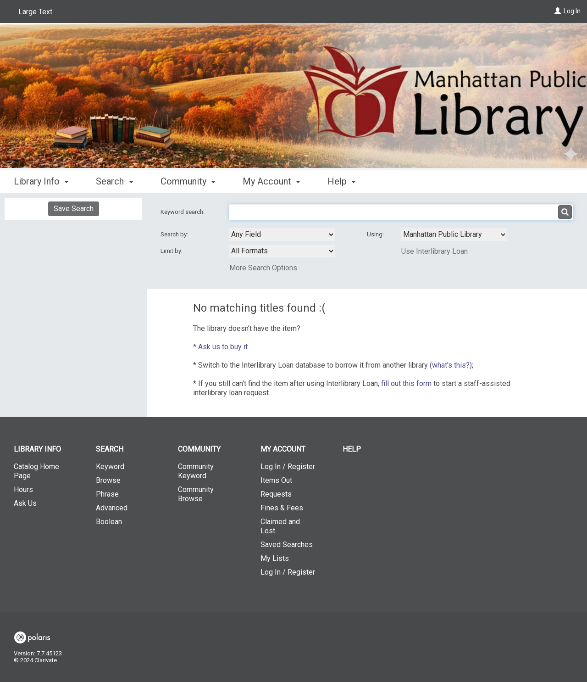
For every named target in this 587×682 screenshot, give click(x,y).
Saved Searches (286, 544)
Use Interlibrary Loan (434, 251)
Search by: (175, 234)
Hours (23, 489)
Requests (276, 494)
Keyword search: (183, 211)
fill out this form (406, 383)
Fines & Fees (281, 507)
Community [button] (188, 181)
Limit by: (172, 250)
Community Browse (196, 494)
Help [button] (341, 181)
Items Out (276, 480)
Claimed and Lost (280, 526)
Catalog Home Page (36, 471)
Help (352, 449)
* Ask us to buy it (220, 346)
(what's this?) (451, 365)
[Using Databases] (454, 234)
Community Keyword (196, 471)
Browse (108, 480)
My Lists (274, 558)
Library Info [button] (41, 181)
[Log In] (557, 11)
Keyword (110, 466)
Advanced (111, 507)
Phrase (107, 494)
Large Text (35, 11)
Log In (572, 11)
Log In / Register (287, 466)
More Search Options (263, 267)
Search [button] (114, 181)
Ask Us (25, 503)
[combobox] (282, 234)
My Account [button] (271, 181)
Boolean (109, 521)
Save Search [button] (74, 208)
